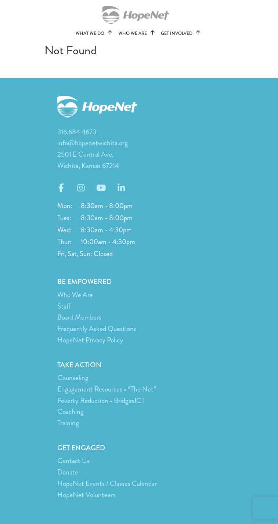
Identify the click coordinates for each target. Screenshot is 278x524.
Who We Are (75, 295)
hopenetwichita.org (139, 15)
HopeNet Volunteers (86, 495)
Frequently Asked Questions (96, 329)
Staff (64, 306)
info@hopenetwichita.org (92, 143)
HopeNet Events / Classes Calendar (107, 483)
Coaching (70, 411)
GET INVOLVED (182, 33)
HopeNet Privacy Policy (90, 340)
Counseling (73, 378)
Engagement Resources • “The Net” (106, 389)
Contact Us (73, 461)
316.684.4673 (76, 132)
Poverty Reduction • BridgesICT (101, 400)
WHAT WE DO (95, 33)
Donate (67, 472)
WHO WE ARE (137, 33)
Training (68, 423)
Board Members (79, 317)
